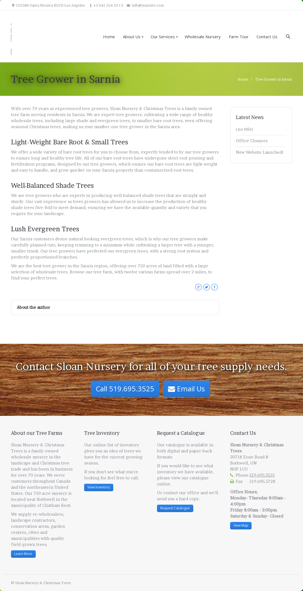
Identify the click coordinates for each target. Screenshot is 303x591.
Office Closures (252, 140)
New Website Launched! (259, 152)
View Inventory (98, 487)
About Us (132, 36)
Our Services (163, 36)
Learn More (23, 553)
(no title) (244, 129)
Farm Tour (239, 36)
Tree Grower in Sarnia (273, 79)
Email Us (186, 388)
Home (109, 36)
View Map (240, 525)
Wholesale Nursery (203, 36)
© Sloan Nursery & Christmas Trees (41, 583)
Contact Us (267, 36)
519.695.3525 (262, 475)
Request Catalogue (175, 508)
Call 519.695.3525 (125, 388)
